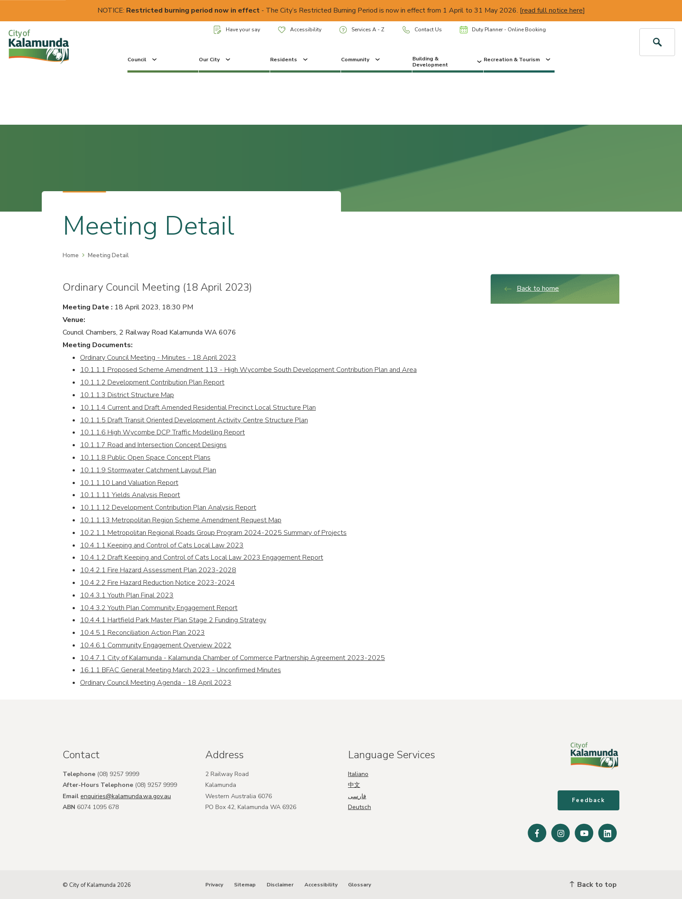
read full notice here (552, 10)
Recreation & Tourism (518, 59)
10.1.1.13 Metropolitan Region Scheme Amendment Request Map (180, 520)
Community (361, 59)
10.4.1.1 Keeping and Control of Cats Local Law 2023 (162, 545)
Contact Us (422, 29)
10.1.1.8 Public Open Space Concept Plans (145, 457)
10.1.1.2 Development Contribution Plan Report (152, 382)
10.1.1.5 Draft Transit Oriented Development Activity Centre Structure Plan (194, 420)
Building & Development (447, 61)
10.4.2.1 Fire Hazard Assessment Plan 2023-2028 (158, 570)
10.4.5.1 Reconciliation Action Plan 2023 (142, 632)
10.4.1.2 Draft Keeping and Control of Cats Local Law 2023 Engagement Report (201, 557)
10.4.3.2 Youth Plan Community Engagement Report (158, 608)
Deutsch (359, 807)
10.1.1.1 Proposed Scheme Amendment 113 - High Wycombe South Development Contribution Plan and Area (248, 370)
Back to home (531, 288)
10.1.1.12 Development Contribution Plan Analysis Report (168, 507)
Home (71, 255)
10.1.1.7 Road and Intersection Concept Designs (153, 445)
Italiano (358, 774)
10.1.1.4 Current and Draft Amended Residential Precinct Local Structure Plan (198, 407)
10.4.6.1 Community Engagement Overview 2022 (155, 645)
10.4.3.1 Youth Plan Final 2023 (127, 595)
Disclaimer (280, 884)
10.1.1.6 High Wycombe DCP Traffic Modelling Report (162, 432)
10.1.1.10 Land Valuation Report (129, 483)
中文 (354, 785)
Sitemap (245, 884)
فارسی (357, 796)
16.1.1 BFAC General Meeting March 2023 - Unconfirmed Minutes (180, 670)
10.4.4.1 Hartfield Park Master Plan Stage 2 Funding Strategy (173, 620)
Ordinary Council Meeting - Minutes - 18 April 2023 (158, 357)
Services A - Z (361, 29)
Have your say (237, 30)
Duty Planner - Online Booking (503, 29)
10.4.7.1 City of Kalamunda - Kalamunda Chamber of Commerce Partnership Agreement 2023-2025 (232, 658)
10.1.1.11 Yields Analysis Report (130, 495)
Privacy (214, 884)
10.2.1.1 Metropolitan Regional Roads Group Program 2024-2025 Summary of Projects (213, 532)
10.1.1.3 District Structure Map (127, 395)
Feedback (588, 800)
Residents (289, 59)
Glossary (359, 884)
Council (142, 59)
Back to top (593, 884)
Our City (215, 59)
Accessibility (299, 29)
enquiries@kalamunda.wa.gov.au (125, 796)
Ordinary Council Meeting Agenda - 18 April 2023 (155, 682)
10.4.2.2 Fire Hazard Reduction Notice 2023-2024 (157, 582)
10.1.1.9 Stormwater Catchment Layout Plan (148, 470)
